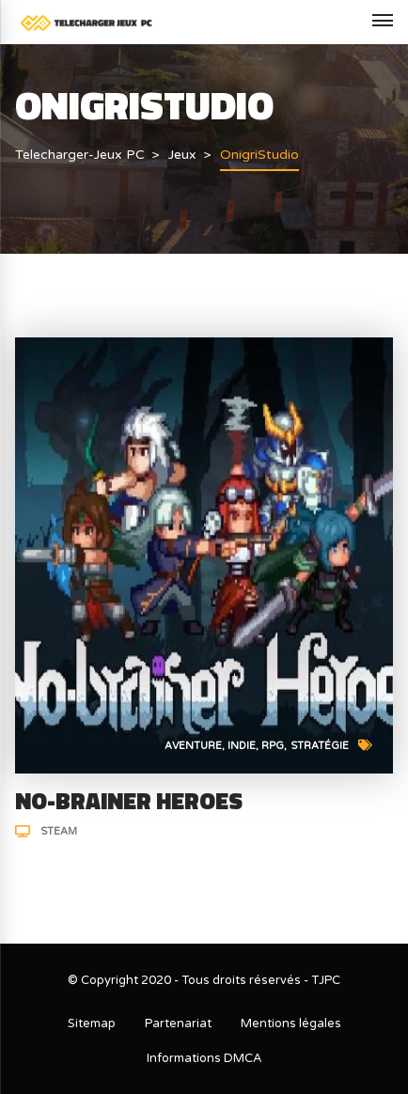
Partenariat (178, 1023)
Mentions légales (291, 1023)
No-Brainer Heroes (129, 801)
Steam (58, 831)
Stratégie (319, 746)
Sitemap (92, 1023)
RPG (272, 746)
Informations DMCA (204, 1058)
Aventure (193, 746)
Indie (242, 746)
